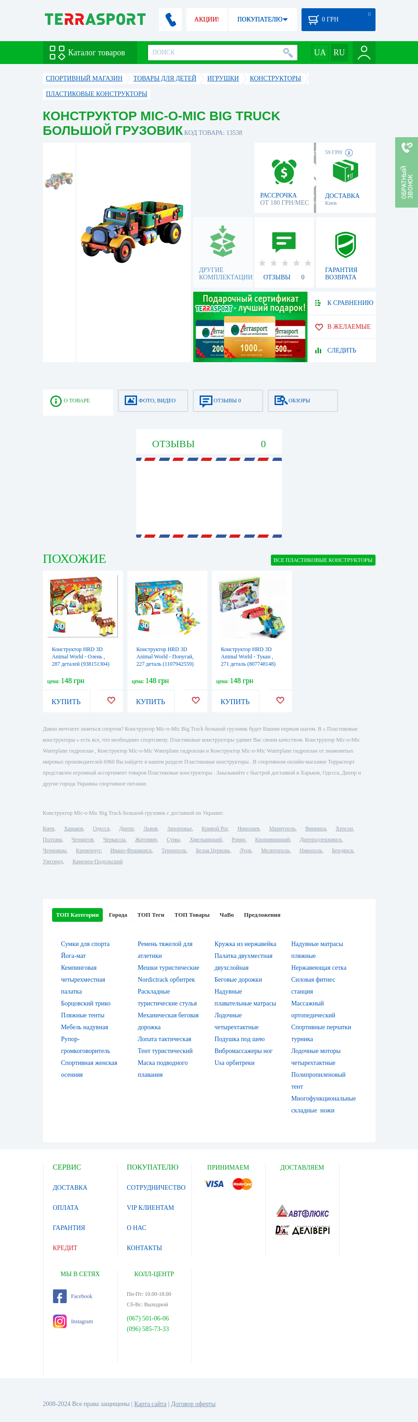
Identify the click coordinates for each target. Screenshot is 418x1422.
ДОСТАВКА (70, 1187)
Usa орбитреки (235, 1062)
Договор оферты (193, 1404)
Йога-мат (73, 955)
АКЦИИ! (206, 19)
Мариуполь (282, 828)
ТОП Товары (192, 914)
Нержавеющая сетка (319, 967)
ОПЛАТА (66, 1207)
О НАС (136, 1227)
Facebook (73, 1296)
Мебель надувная (84, 1027)
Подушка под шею (240, 1039)
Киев (48, 828)
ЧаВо (227, 914)
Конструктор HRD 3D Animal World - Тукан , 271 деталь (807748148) (248, 656)
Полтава (52, 839)
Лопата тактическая (164, 1039)
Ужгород (53, 861)
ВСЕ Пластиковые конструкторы (323, 560)
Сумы (173, 839)
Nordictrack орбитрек (166, 979)
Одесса (101, 828)
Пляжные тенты (83, 1015)
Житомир (146, 839)
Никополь (311, 850)
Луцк (245, 850)
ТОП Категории (77, 914)
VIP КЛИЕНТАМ (151, 1207)
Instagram (73, 1321)
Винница (315, 828)
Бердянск (343, 850)
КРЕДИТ (65, 1248)
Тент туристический (165, 1051)
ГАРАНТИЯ (69, 1227)
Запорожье (179, 828)
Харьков (73, 828)
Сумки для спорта (85, 944)
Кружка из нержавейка (245, 944)
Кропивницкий (272, 839)
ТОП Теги (150, 914)
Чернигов (83, 839)
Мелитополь (275, 850)
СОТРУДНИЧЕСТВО (156, 1187)
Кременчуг (88, 850)
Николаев (248, 828)
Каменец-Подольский (98, 861)
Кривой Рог (214, 828)
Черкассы (114, 839)
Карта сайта (150, 1404)
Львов (150, 828)
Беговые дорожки (238, 979)
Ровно (238, 839)
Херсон (344, 828)
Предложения (262, 914)
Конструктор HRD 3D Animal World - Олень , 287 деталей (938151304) (81, 656)
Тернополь (174, 850)
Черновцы (55, 850)
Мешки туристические (169, 967)
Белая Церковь (213, 850)
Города (118, 914)
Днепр (126, 828)
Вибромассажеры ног (244, 1051)
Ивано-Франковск (131, 850)
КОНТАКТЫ (144, 1248)
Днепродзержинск (321, 839)
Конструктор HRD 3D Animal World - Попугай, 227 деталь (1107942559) (165, 656)
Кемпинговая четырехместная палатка (83, 979)
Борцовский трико (86, 1003)
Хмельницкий (206, 839)
